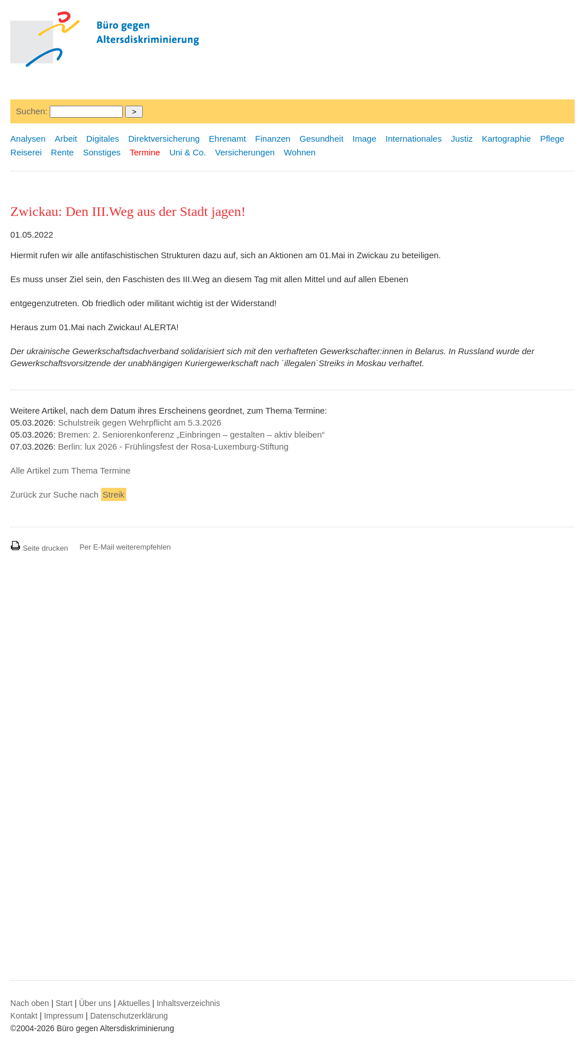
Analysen (28, 138)
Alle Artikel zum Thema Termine (70, 470)
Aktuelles (134, 1003)
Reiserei (26, 152)
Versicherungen (245, 152)
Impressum (63, 1015)
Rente (62, 152)
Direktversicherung (164, 138)
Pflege (552, 138)
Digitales (102, 138)
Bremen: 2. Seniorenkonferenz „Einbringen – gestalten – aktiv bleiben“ (191, 434)
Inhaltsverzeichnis (188, 1003)
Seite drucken (39, 548)
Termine (145, 152)
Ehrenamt (227, 138)
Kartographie (506, 138)
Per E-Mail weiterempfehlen (125, 547)
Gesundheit (321, 138)
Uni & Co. (187, 152)
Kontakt (23, 1015)
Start (64, 1003)
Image (364, 138)
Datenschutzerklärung (129, 1015)
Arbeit (66, 138)
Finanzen (273, 138)
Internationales (414, 138)
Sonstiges (102, 152)
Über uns (95, 1003)
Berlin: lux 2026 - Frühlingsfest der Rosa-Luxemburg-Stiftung (173, 446)
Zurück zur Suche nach (68, 494)
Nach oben (29, 1003)
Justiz (461, 138)
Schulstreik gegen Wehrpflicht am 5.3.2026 (140, 422)
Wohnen (300, 152)
